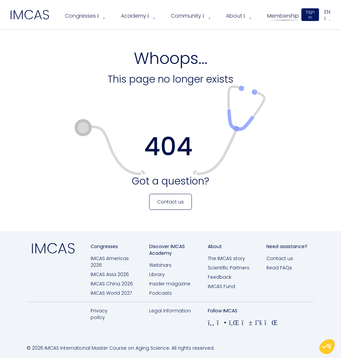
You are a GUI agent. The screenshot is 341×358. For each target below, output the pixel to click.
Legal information (170, 310)
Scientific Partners (228, 267)
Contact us (279, 258)
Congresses (85, 16)
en (327, 14)
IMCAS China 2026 (112, 283)
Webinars (160, 265)
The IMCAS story (226, 258)
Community (190, 16)
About (238, 16)
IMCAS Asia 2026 (110, 274)
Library (157, 274)
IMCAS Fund (221, 286)
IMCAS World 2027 (111, 293)
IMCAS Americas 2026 (110, 261)
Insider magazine (169, 283)
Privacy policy (99, 314)
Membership (283, 16)
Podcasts (160, 293)
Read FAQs (279, 267)
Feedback (219, 277)
